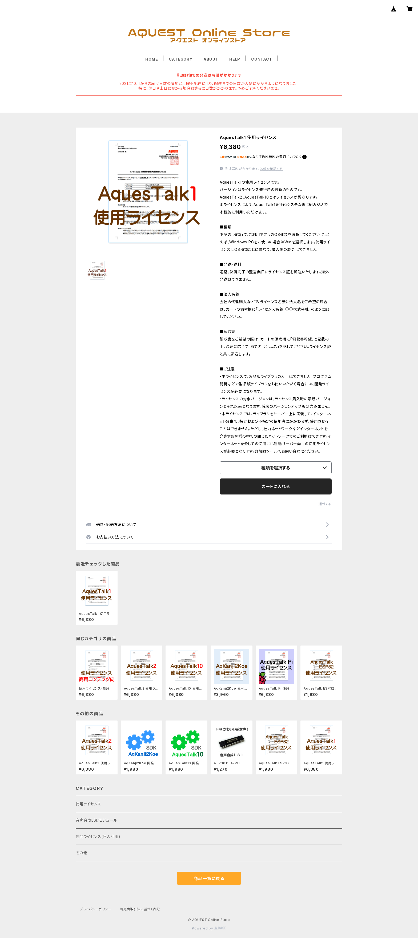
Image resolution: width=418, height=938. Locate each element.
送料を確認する (271, 169)
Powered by (209, 928)
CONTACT (261, 59)
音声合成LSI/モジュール (96, 820)
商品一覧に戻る (209, 878)
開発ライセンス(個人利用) (98, 836)
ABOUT (210, 59)
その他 (81, 852)
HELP (234, 59)
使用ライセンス (88, 804)
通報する (325, 504)
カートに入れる (276, 486)
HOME (151, 59)
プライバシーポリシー (95, 909)
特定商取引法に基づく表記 (140, 909)
